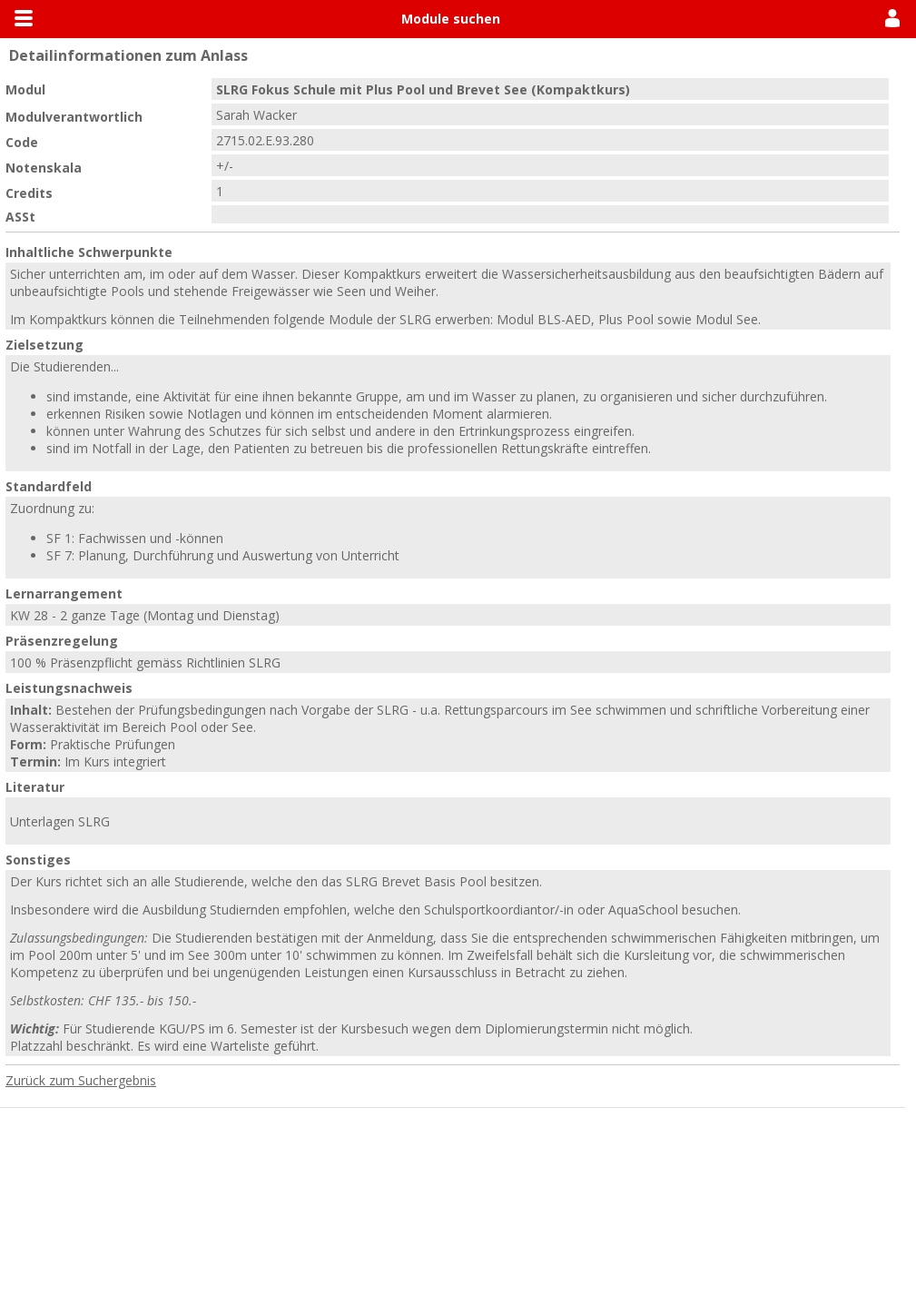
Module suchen (450, 18)
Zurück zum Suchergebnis (80, 1080)
